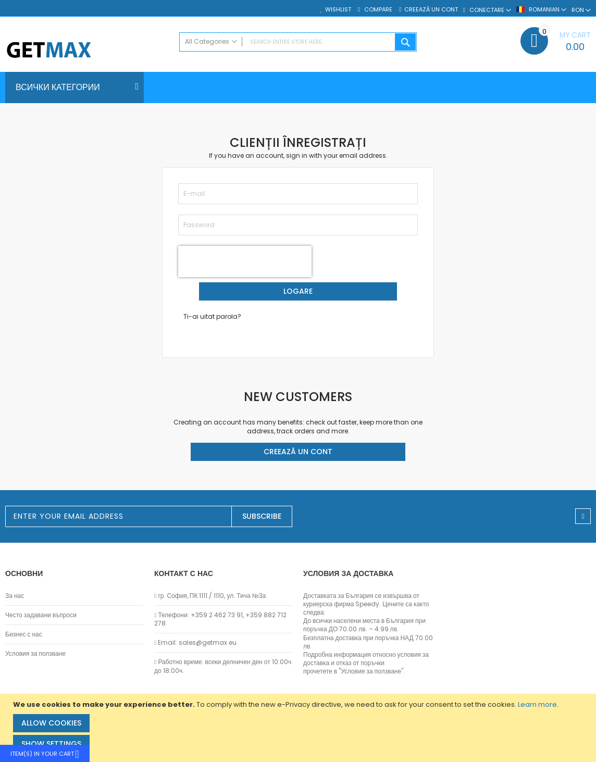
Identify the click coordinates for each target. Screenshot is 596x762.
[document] (299, 728)
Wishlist (338, 10)
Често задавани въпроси (41, 615)
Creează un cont (431, 10)
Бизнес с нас (23, 634)
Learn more (537, 704)
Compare (377, 10)
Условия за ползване (35, 653)
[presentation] (245, 261)
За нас (14, 596)
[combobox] (298, 42)
